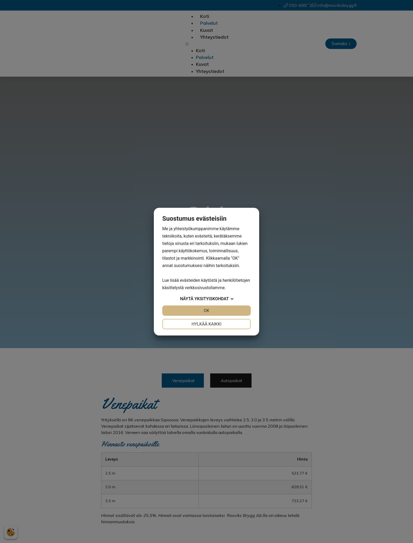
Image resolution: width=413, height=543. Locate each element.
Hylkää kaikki (206, 324)
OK (206, 310)
